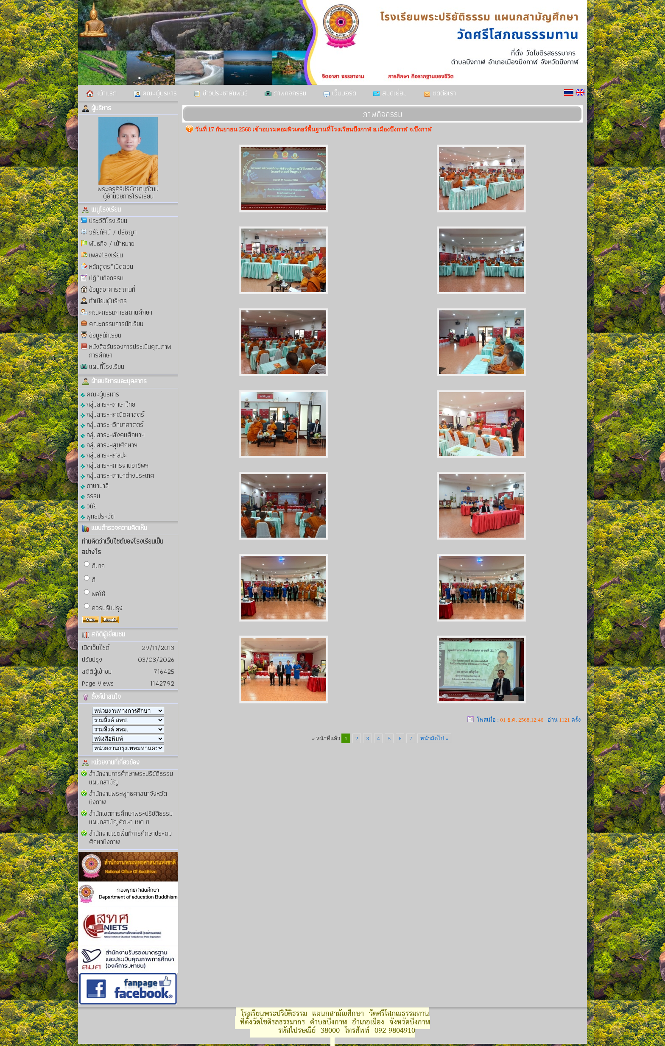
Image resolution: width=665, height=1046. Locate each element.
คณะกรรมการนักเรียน (116, 323)
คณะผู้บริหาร (155, 93)
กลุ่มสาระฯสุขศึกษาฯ (109, 444)
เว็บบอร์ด (339, 93)
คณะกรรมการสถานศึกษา (120, 312)
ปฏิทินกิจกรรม (106, 278)
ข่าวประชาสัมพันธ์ (221, 93)
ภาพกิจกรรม (285, 93)
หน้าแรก (102, 93)
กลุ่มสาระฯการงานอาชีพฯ (114, 465)
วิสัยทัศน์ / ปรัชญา (113, 232)
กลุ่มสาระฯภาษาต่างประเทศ (117, 475)
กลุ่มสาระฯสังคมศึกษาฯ (113, 434)
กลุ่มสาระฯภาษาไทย (108, 404)
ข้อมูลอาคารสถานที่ (112, 289)
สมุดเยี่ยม (390, 93)
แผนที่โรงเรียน (106, 366)
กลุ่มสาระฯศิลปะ (104, 455)
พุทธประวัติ (98, 516)
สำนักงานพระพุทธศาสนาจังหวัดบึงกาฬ (128, 797)
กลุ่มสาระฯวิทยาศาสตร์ (112, 424)
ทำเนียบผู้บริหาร (108, 301)
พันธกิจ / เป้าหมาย (111, 243)
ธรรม (90, 495)
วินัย (89, 505)
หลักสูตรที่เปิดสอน (111, 266)
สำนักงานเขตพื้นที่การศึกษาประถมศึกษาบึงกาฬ (130, 837)
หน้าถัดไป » (434, 738)
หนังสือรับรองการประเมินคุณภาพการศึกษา (130, 350)
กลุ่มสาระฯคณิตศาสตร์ (112, 414)
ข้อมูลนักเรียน (105, 335)
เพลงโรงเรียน (106, 255)
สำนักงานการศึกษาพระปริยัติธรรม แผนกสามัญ (131, 777)
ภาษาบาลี (95, 485)
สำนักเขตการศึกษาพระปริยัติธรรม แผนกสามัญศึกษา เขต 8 (131, 817)
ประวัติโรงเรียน (108, 220)
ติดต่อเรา (440, 93)
